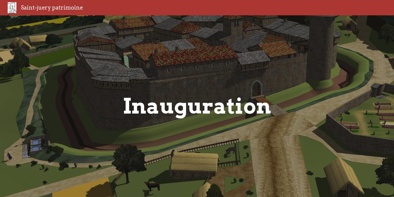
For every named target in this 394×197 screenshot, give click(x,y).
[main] (197, 106)
